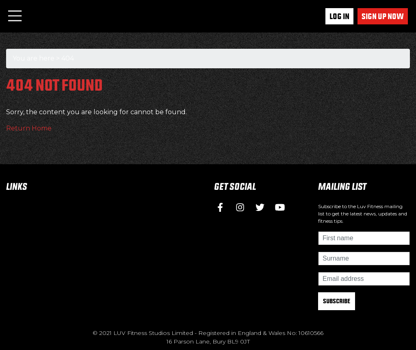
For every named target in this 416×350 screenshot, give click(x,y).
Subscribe (336, 301)
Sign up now (383, 16)
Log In (339, 16)
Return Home (29, 128)
